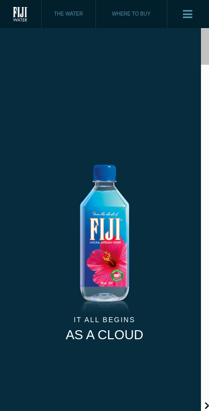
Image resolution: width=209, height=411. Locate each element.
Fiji (21, 14)
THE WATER (68, 14)
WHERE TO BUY (131, 14)
